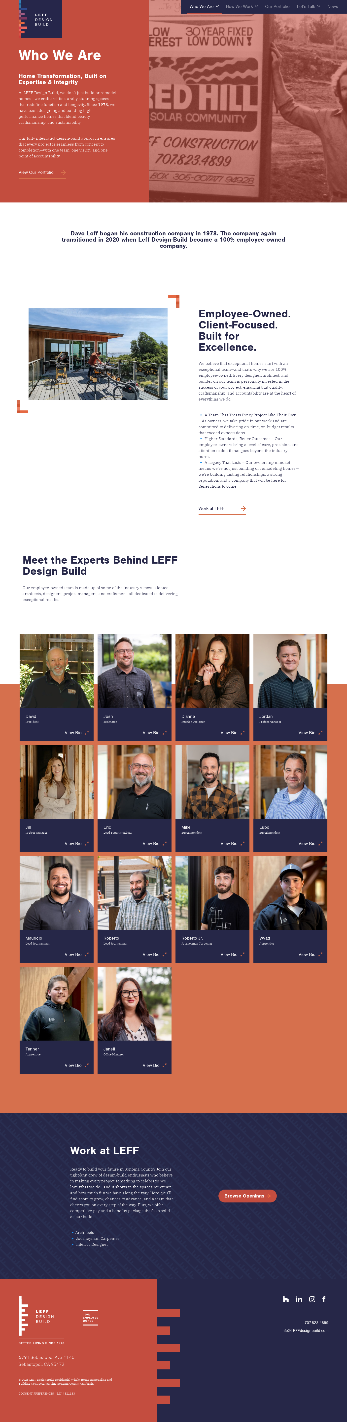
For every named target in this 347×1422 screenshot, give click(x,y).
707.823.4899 (316, 1322)
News (332, 6)
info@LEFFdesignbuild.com (304, 1330)
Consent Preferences (36, 1393)
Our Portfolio (277, 6)
